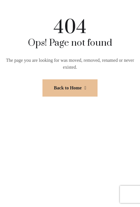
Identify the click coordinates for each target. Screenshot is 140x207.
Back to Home (70, 87)
